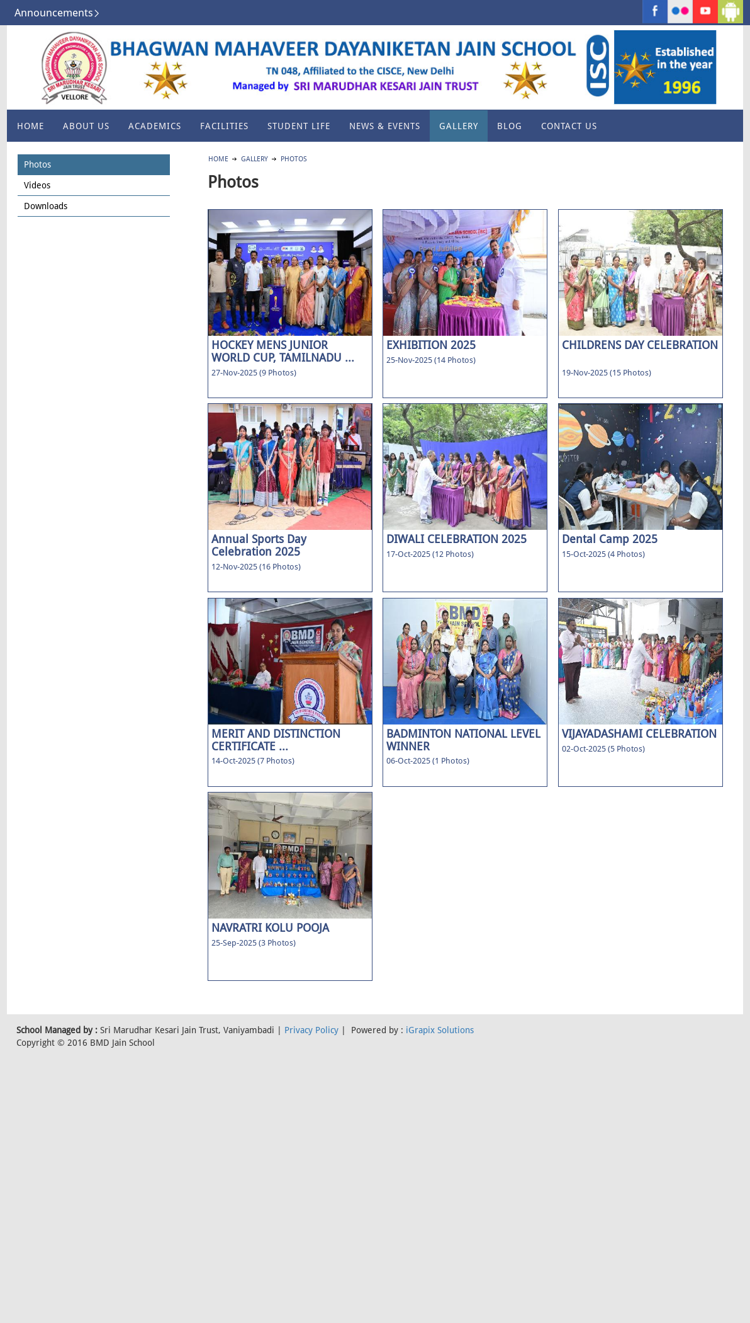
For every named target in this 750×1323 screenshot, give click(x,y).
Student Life (298, 126)
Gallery (458, 126)
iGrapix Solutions (440, 1030)
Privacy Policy (311, 1030)
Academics (154, 126)
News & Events (384, 126)
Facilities (224, 126)
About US (86, 126)
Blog (509, 126)
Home (30, 126)
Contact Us (569, 126)
